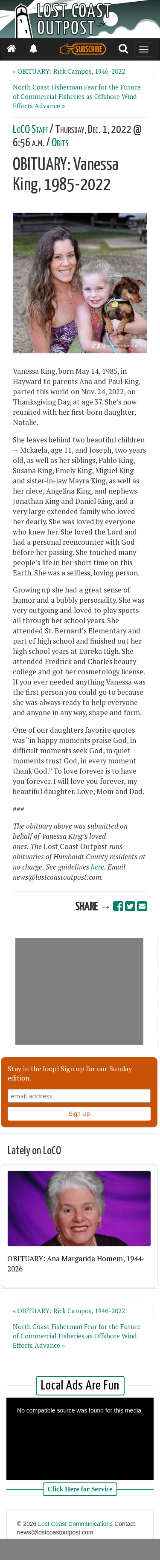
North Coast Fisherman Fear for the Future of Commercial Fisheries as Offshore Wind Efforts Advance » (77, 96)
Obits (60, 143)
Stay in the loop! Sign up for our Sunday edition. (70, 1073)
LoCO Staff (30, 130)
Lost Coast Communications (75, 1523)
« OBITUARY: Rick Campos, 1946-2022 (69, 71)
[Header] (80, 19)
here (97, 867)
